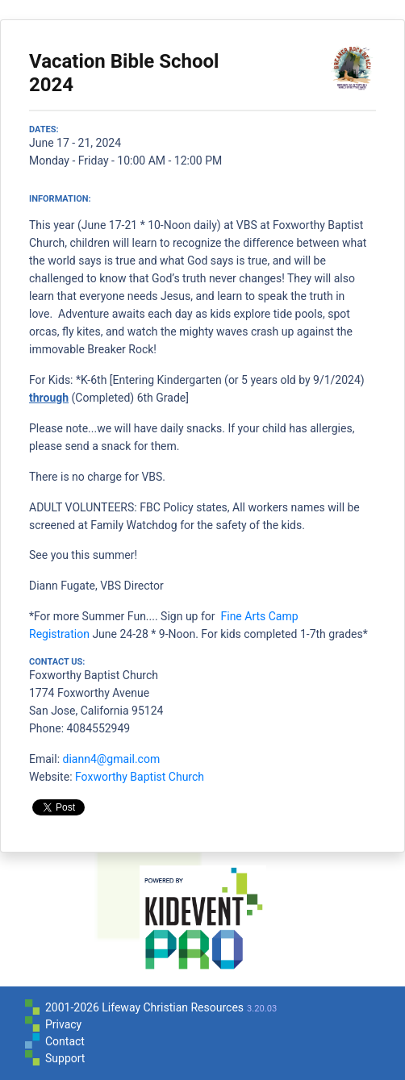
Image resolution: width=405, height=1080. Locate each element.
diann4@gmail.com (112, 759)
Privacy (63, 1024)
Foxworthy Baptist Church (139, 776)
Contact (65, 1041)
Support (65, 1058)
